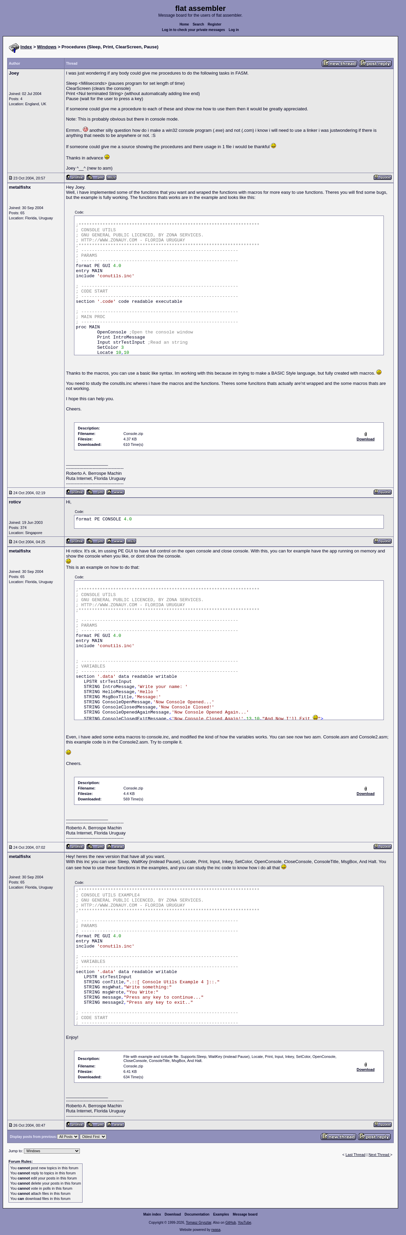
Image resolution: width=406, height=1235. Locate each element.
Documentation (197, 1214)
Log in (234, 30)
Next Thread (379, 1155)
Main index (152, 1214)
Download (173, 1214)
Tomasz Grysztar (198, 1222)
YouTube (244, 1222)
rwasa (215, 1230)
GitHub (230, 1222)
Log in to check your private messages (193, 30)
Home (184, 24)
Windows (47, 46)
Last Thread (356, 1155)
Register (214, 24)
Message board (245, 1214)
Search (198, 24)
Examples (221, 1214)
